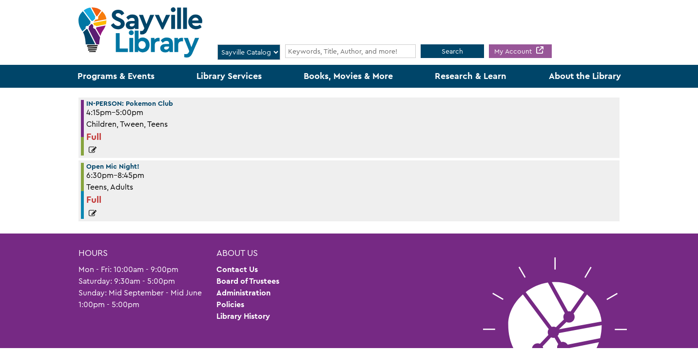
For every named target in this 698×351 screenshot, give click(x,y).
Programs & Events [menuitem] (116, 76)
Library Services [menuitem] (229, 76)
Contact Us (237, 269)
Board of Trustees (247, 281)
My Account (514, 51)
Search (452, 51)
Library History (243, 316)
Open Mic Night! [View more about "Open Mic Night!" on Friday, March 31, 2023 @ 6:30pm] (112, 166)
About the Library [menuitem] (585, 76)
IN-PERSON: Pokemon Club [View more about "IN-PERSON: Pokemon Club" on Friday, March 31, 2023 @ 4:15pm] (129, 103)
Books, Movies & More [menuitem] (348, 76)
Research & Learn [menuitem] (470, 76)
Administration (243, 292)
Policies (230, 304)
